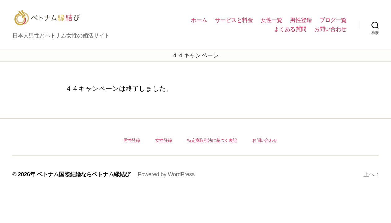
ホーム (199, 25)
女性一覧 (271, 25)
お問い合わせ (330, 34)
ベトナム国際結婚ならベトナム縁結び (83, 184)
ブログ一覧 (333, 25)
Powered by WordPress (166, 184)
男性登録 (301, 25)
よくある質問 (290, 34)
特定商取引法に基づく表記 (212, 149)
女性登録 (163, 149)
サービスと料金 (234, 25)
